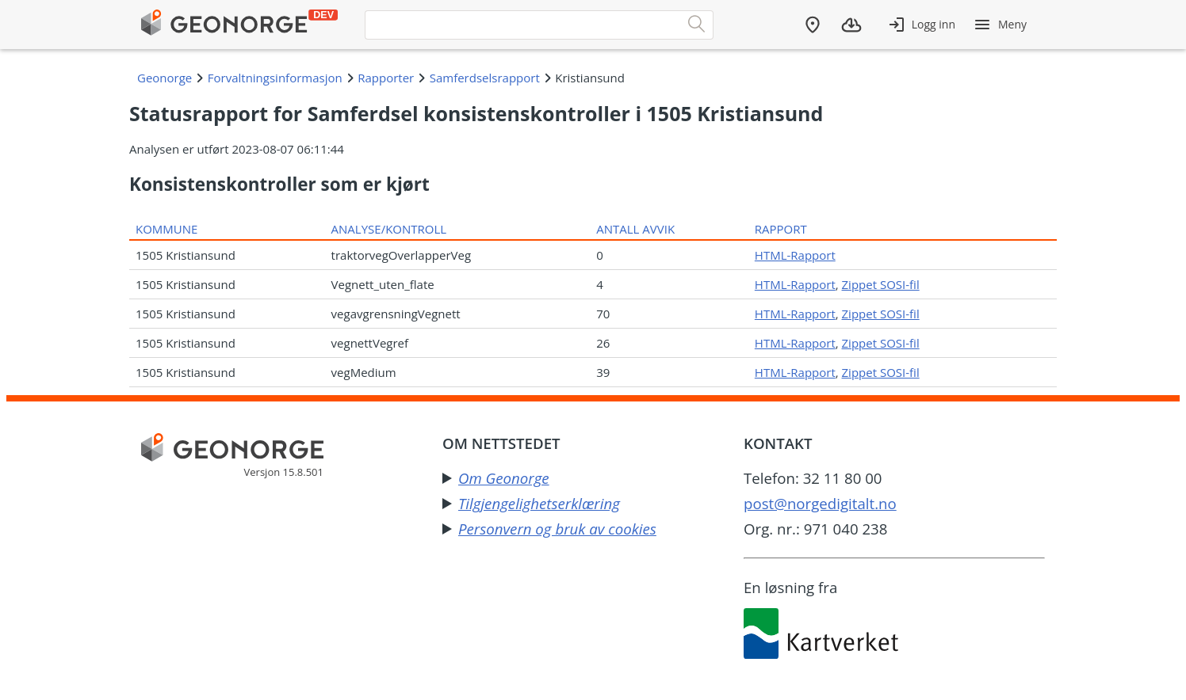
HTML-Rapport (795, 255)
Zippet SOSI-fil (881, 284)
